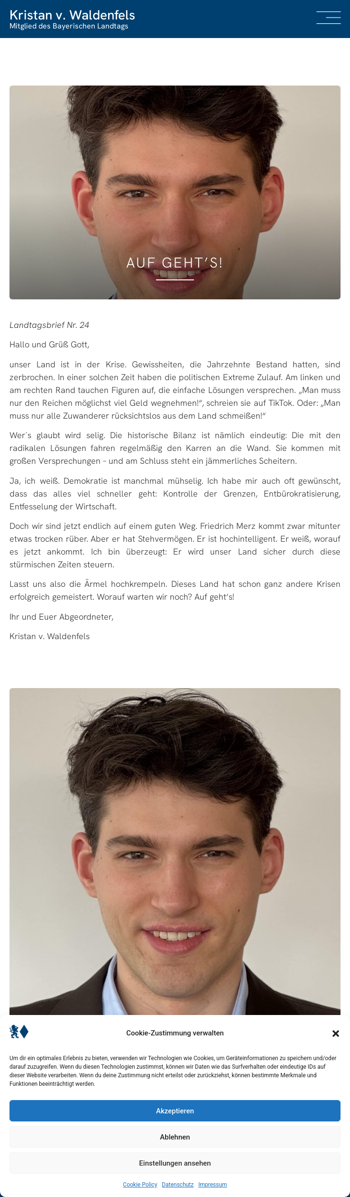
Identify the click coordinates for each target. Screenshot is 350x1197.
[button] (336, 1033)
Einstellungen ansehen (175, 1163)
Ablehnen (175, 1137)
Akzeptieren (175, 1111)
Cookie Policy (140, 1184)
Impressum (212, 1184)
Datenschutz (177, 1184)
